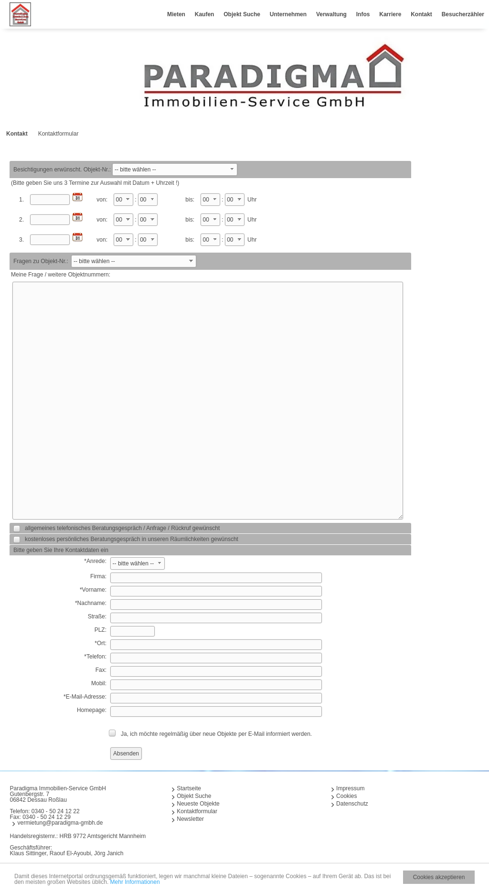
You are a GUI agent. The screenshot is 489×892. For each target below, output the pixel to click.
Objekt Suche (241, 14)
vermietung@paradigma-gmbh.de (60, 822)
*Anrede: (95, 561)
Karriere (390, 14)
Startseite (189, 788)
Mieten (176, 14)
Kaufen (204, 14)
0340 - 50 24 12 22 (56, 811)
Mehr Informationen (135, 884)
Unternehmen (288, 14)
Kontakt (421, 14)
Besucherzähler (463, 14)
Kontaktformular (197, 811)
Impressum (350, 788)
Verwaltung (331, 14)
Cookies (346, 796)
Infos (363, 14)
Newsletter (190, 819)
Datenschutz (352, 803)
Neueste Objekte (198, 803)
